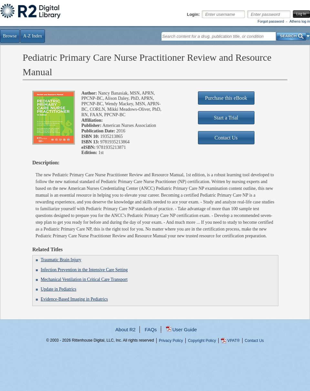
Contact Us (254, 340)
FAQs (151, 329)
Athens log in (299, 21)
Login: (193, 14)
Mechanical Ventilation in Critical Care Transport (84, 279)
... (155, 364)
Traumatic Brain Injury (61, 259)
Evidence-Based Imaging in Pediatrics (74, 299)
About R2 (125, 329)
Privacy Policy (171, 340)
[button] (308, 36)
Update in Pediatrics (58, 289)
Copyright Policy (202, 340)
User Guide (184, 329)
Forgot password (271, 21)
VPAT (233, 340)
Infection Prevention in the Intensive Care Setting (84, 269)
